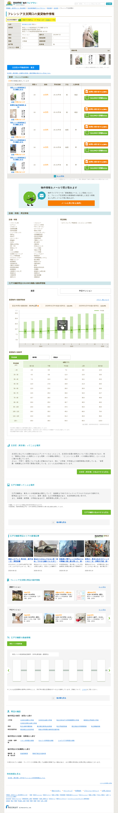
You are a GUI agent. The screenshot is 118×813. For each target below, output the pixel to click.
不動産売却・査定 (27, 798)
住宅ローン (52, 798)
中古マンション (83, 794)
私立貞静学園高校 (26, 726)
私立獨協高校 (95, 726)
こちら (84, 689)
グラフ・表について (103, 300)
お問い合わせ (106, 791)
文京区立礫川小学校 (27, 720)
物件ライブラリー (61, 798)
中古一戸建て (101, 794)
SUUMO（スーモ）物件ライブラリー (21, 3)
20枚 (12, 119)
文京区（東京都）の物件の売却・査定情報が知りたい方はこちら (29, 73)
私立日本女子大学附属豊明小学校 (68, 720)
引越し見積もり (43, 798)
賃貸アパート (47, 794)
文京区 (56, 8)
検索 (109, 3)
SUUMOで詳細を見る (96, 97)
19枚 (12, 102)
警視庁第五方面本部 (39, 753)
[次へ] (109, 618)
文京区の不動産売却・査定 (23, 67)
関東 (15, 800)
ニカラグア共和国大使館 (66, 740)
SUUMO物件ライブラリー (36, 8)
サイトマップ (67, 791)
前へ (9, 670)
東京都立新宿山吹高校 (44, 726)
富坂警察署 (24, 753)
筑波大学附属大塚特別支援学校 (48, 729)
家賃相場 (62, 794)
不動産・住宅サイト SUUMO (16, 8)
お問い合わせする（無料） (96, 91)
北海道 (8, 800)
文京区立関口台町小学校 (28, 723)
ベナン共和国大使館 (27, 740)
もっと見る (102, 587)
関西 (31, 800)
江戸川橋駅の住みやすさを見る (96, 512)
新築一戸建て (92, 794)
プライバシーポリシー (91, 791)
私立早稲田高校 (62, 726)
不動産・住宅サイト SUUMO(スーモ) (17, 794)
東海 (28, 800)
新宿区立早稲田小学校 (91, 720)
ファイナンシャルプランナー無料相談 (78, 798)
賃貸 (47, 20)
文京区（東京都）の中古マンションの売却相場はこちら (26, 778)
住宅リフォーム (16, 798)
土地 (107, 794)
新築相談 (35, 798)
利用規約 (78, 791)
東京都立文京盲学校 (27, 729)
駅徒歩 (56, 357)
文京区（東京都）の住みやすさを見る (94, 472)
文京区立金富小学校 (45, 720)
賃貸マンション (37, 794)
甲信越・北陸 (21, 800)
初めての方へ (56, 791)
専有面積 (14, 357)
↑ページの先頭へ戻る (106, 783)
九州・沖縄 (44, 800)
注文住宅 (8, 798)
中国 (38, 800)
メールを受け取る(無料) (71, 203)
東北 (12, 800)
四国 (35, 800)
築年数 (34, 357)
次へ (109, 670)
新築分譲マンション (72, 794)
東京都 (49, 8)
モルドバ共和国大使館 (45, 740)
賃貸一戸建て (55, 794)
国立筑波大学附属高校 (79, 726)
